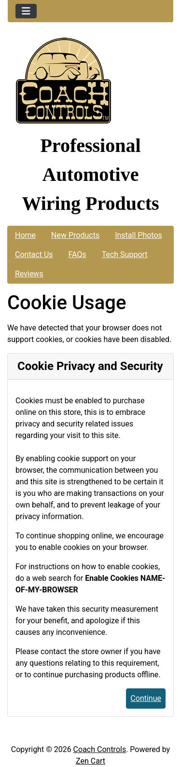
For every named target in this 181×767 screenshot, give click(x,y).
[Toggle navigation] (26, 11)
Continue (145, 698)
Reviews (29, 273)
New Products (75, 235)
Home (25, 235)
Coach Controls (99, 749)
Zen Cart (90, 761)
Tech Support (125, 254)
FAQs (77, 254)
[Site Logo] (90, 83)
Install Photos (138, 235)
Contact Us (34, 254)
